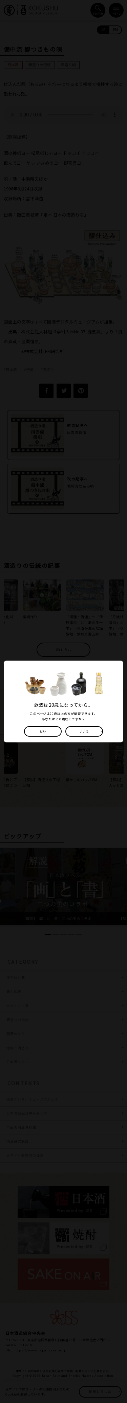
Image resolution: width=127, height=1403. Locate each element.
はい (42, 731)
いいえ (84, 731)
